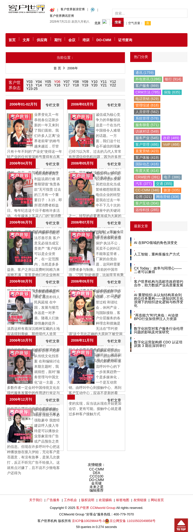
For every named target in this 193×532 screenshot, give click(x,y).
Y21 (104, 85)
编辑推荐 (96, 490)
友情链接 (140, 500)
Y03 (29, 82)
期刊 (57, 40)
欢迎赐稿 (105, 500)
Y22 (113, 85)
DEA (96, 473)
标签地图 (122, 500)
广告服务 (53, 500)
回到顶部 (181, 525)
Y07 (66, 82)
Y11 (104, 82)
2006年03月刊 (82, 104)
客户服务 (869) (147, 86)
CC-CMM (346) (147, 190)
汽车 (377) (143, 184)
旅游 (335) (172, 190)
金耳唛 (96, 483)
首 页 (57, 68)
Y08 (76, 82)
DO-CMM (103, 40)
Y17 (66, 85)
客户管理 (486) (147, 144)
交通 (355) (164, 184)
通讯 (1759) (144, 73)
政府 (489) (171, 138)
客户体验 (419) (147, 157)
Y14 (38, 85)
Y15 (48, 85)
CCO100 (96, 476)
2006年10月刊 (21, 340)
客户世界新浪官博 (73, 9)
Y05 (48, 82)
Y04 (38, 82)
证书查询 (125, 40)
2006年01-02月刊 (23, 104)
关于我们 (35, 500)
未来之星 (96, 487)
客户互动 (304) (147, 203)
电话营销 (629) (147, 99)
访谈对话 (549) (147, 131)
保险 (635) (172, 92)
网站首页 (157, 500)
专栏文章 (52, 105)
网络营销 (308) (167, 197)
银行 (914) (173, 79)
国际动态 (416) (147, 164)
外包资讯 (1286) (148, 79)
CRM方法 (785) (147, 92)
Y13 (29, 85)
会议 (71, 40)
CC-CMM (96, 469)
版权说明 (87, 500)
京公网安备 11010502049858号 (133, 521)
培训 (85, 40)
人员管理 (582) (147, 112)
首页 (12, 40)
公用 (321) (143, 197)
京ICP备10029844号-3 (88, 521)
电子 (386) (172, 177)
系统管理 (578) (147, 118)
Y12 (113, 82)
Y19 (85, 85)
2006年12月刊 (21, 399)
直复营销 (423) (147, 151)
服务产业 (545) (147, 138)
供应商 (42, 40)
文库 (26, 40)
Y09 (85, 82)
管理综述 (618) (147, 105)
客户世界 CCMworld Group (96, 508)
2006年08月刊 (21, 281)
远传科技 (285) (147, 210)
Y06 (57, 82)
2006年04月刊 (21, 163)
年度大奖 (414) (147, 171)
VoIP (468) (171, 144)
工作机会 (70, 500)
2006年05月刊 (82, 163)
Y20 (94, 85)
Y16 (57, 85)
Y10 (94, 82)
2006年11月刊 (82, 340)
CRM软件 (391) (147, 177)
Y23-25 (31, 89)
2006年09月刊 (82, 281)
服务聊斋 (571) (147, 125)
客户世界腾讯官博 (62, 16)
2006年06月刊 (21, 222)
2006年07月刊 (82, 222)
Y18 (76, 85)
